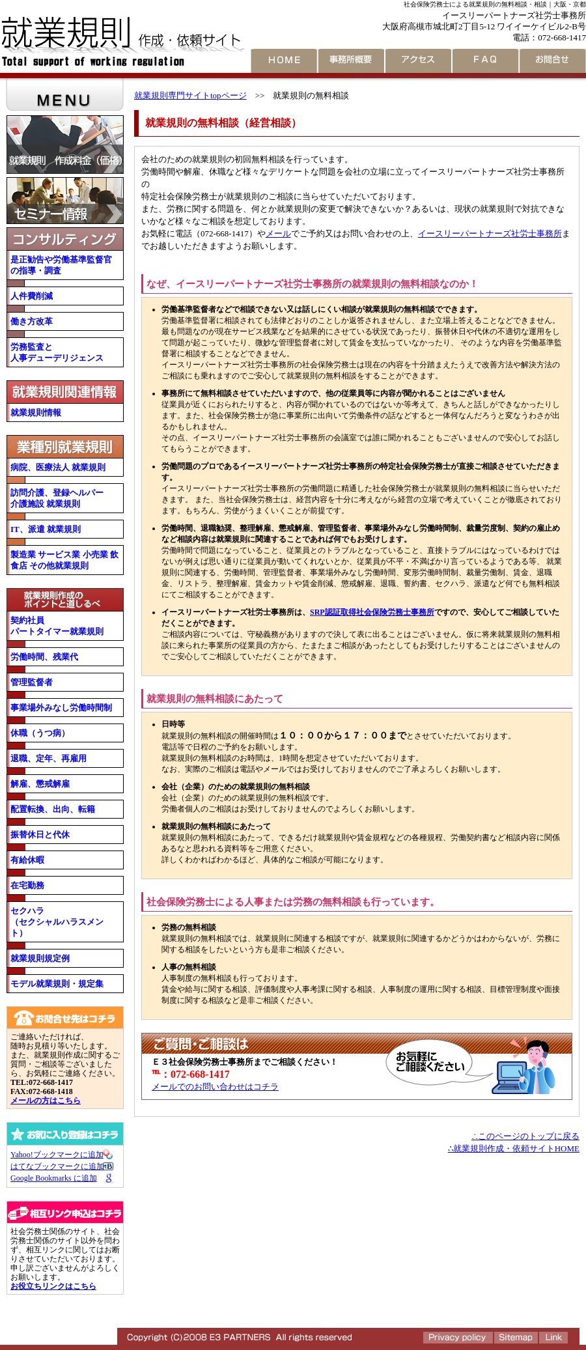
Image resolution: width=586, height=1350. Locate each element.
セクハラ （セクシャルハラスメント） (57, 922)
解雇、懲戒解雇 (40, 784)
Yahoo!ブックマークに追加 (57, 1154)
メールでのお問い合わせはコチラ (215, 1086)
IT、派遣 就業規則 (45, 529)
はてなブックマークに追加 (57, 1166)
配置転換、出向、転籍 (52, 809)
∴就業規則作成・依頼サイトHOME (513, 1148)
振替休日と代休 (40, 834)
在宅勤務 (27, 885)
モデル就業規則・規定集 (57, 984)
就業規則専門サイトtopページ (190, 95)
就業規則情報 (35, 412)
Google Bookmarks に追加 (53, 1178)
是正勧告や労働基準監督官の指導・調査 (61, 265)
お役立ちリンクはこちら (53, 1286)
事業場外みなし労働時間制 (61, 707)
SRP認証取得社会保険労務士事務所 (372, 612)
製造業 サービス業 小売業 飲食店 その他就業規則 (64, 560)
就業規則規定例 (40, 958)
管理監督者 (31, 682)
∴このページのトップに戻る (525, 1136)
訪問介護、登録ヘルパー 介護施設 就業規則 (57, 498)
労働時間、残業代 (44, 657)
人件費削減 (31, 296)
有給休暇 (27, 860)
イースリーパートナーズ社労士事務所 (490, 233)
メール (278, 233)
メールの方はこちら (45, 1100)
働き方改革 (31, 321)
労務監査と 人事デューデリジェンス (57, 352)
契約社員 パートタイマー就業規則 (57, 625)
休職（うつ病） (40, 733)
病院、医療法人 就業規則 (62, 467)
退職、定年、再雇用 (48, 758)
